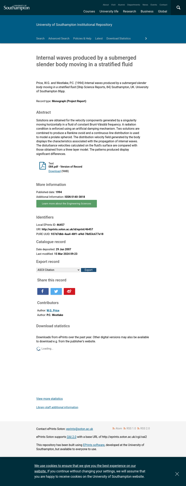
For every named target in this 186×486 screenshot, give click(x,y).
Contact (163, 4)
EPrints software (94, 445)
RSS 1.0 (131, 428)
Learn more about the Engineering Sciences (66, 203)
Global (162, 11)
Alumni (121, 4)
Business (147, 11)
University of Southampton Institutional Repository (74, 25)
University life (109, 11)
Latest (99, 38)
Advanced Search (58, 38)
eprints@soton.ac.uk (79, 429)
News (145, 4)
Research (129, 11)
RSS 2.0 (145, 428)
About (106, 4)
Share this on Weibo (69, 291)
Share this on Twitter (56, 291)
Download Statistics (119, 38)
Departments (133, 4)
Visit (113, 4)
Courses (89, 11)
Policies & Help (82, 38)
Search (40, 38)
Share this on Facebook (43, 291)
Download (55, 171)
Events (154, 4)
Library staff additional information (57, 407)
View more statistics (49, 399)
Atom (118, 428)
